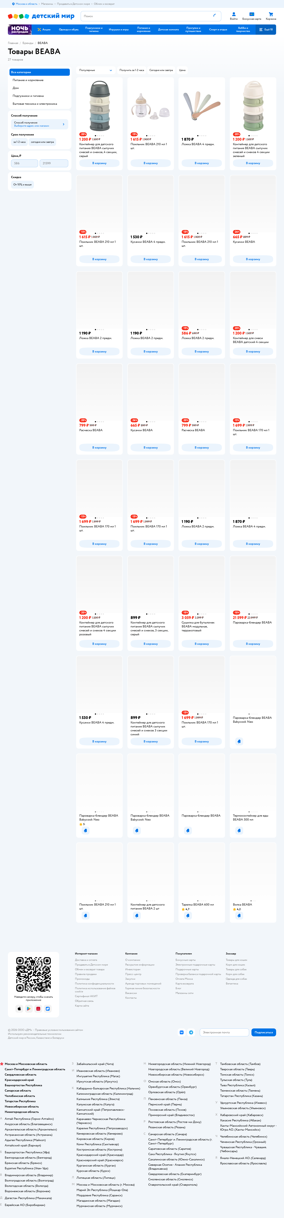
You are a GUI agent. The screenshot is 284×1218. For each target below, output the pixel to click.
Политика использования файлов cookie (95, 990)
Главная (13, 43)
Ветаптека (232, 983)
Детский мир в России (21, 1037)
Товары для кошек (236, 960)
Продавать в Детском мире (91, 964)
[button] (266, 29)
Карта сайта (82, 1005)
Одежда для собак (236, 979)
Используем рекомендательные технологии (34, 1034)
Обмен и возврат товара (89, 969)
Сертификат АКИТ (86, 996)
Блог (178, 988)
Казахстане (43, 1037)
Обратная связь (84, 1001)
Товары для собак (236, 969)
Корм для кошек (235, 964)
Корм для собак (235, 974)
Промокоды (82, 979)
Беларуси (58, 1037)
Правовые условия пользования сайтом (59, 1030)
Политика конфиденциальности (94, 983)
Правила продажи (86, 974)
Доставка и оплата (86, 960)
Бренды (27, 43)
